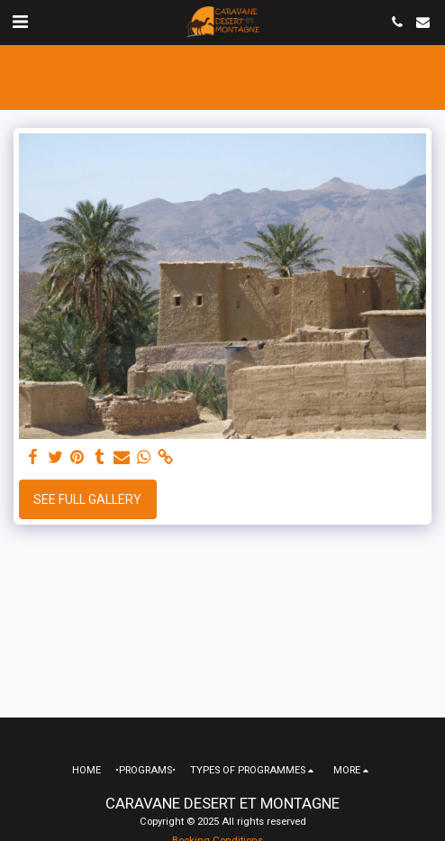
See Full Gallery (87, 499)
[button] (20, 22)
